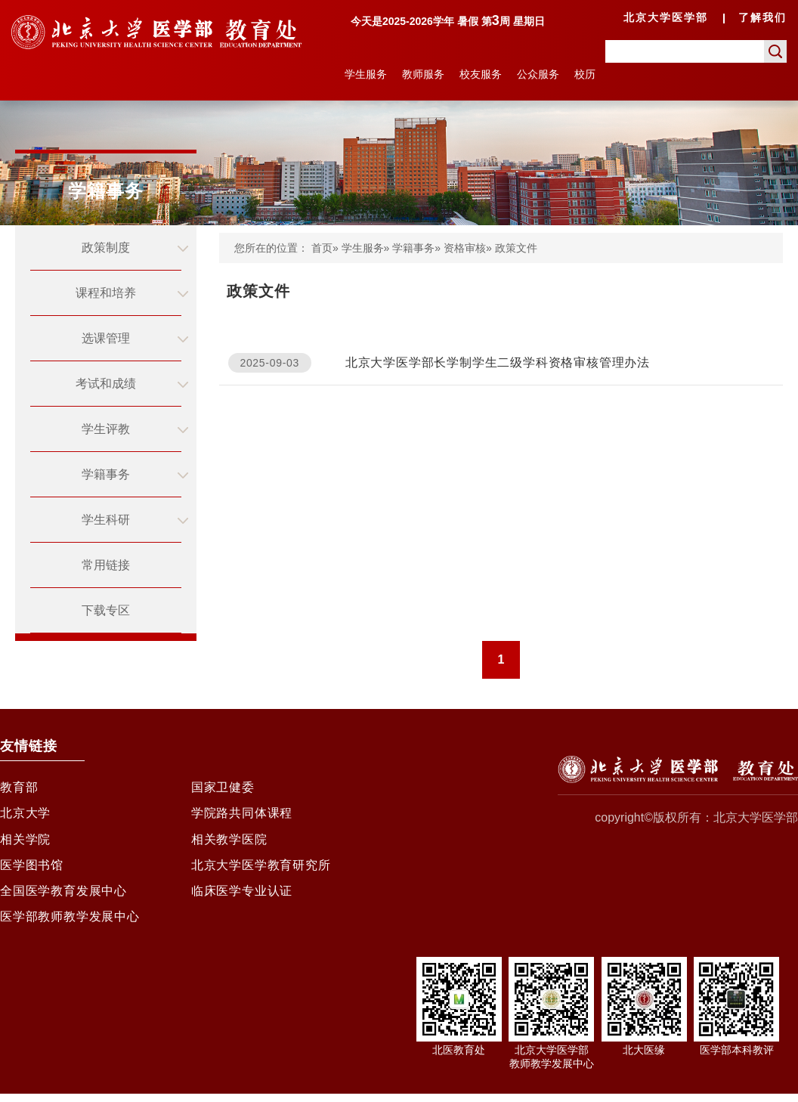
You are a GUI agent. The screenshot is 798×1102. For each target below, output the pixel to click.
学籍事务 (106, 474)
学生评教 (106, 429)
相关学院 (25, 842)
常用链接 (106, 565)
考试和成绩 (106, 383)
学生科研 (106, 519)
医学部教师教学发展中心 (70, 924)
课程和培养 (106, 292)
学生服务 (366, 74)
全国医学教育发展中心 (63, 896)
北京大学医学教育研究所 (261, 869)
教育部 (19, 788)
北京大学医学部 (665, 17)
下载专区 (106, 610)
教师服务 (423, 74)
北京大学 (25, 815)
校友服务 (480, 74)
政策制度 (106, 247)
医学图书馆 (31, 869)
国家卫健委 (223, 788)
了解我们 (762, 17)
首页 (321, 248)
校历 (584, 74)
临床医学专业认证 (241, 896)
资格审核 (465, 248)
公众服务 (538, 74)
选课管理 (106, 338)
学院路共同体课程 (241, 815)
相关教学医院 (229, 842)
